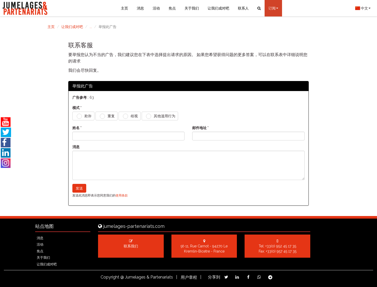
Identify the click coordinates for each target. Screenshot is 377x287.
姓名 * (77, 128)
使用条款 (121, 195)
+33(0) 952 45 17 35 (280, 246)
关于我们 (192, 8)
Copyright (110, 277)
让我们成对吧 (218, 8)
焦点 (172, 8)
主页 (124, 8)
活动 (156, 8)
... (91, 27)
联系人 (243, 8)
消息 (140, 8)
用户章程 (189, 277)
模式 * (77, 108)
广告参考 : (80, 97)
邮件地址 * (200, 128)
